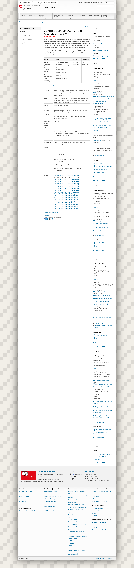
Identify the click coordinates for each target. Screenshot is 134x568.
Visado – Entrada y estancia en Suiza (101, 491)
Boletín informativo (24, 496)
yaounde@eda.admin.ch (102, 380)
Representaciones (32, 16)
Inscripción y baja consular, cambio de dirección (77, 496)
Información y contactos (98, 494)
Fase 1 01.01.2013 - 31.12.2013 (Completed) (66, 208)
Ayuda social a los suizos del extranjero (78, 509)
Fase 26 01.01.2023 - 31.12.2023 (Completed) (66, 175)
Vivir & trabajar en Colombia (60, 16)
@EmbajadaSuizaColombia (104, 166)
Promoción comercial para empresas (77, 550)
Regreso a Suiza (48, 504)
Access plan (97, 43)
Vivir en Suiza (95, 496)
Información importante (25, 491)
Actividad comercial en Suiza (99, 501)
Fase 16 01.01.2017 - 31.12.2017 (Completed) (66, 183)
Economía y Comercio (97, 510)
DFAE (37, 2)
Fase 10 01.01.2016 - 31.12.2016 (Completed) (66, 192)
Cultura (94, 513)
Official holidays (99, 324)
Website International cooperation (99, 102)
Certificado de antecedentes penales (77, 524)
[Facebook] (44, 218)
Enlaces (70, 540)
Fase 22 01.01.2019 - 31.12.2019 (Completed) (66, 179)
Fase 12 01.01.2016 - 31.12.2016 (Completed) (66, 188)
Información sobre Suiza (98, 499)
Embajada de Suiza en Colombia (27, 510)
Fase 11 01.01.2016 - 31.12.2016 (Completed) (66, 190)
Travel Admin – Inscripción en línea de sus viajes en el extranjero (78, 537)
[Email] (52, 218)
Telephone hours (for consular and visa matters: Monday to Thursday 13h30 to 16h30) (102, 120)
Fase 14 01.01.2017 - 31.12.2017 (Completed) (66, 186)
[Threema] (49, 218)
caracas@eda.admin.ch (102, 221)
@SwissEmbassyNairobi (103, 338)
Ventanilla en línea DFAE (46, 471)
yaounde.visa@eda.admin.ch (103, 384)
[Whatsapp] (51, 218)
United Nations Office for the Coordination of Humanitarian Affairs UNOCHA (102, 457)
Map (95, 80)
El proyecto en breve (51, 86)
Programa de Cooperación (99, 522)
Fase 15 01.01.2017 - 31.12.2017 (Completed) (66, 185)
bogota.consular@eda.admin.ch (104, 96)
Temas (93, 525)
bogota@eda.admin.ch (102, 93)
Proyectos (94, 527)
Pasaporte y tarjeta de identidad (76, 499)
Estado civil (71, 548)
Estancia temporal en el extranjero (52, 496)
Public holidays (99, 155)
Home (20, 22)
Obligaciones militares (73, 522)
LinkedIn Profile (101, 172)
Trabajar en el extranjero (50, 499)
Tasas (69, 534)
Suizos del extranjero (49, 506)
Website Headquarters (101, 99)
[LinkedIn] (48, 218)
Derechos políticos (72, 502)
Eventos (21, 499)
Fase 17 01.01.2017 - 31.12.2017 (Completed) (66, 181)
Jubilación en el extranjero (50, 501)
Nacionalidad (71, 545)
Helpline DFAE (90, 471)
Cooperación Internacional (107, 16)
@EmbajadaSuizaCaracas (103, 243)
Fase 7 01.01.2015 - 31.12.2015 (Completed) (66, 197)
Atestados (70, 514)
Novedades (22, 494)
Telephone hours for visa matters (104, 407)
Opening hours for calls (101, 227)
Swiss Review (71, 543)
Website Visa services (100, 304)
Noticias (23, 16)
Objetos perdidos (72, 519)
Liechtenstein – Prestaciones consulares (78, 531)
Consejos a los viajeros (45, 16)
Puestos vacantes (23, 504)
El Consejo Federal (26, 2)
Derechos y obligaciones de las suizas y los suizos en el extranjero (54, 509)
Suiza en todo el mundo (50, 2)
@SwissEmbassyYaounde (103, 430)
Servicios (70, 16)
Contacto (95, 29)
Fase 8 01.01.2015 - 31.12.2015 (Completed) (66, 195)
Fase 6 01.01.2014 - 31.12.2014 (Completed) (66, 199)
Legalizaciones (72, 512)
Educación (95, 515)
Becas (69, 529)
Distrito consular (99, 177)
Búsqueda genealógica (74, 526)
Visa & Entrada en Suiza (81, 16)
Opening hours (99, 230)
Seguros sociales (72, 517)
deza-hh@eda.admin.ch (102, 50)
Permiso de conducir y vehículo (76, 504)
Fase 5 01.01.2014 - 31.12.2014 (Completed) (66, 201)
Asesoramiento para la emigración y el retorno (78, 492)
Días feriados (22, 501)
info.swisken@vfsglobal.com (103, 299)
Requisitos (97, 140)
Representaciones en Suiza (50, 491)
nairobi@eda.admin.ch (102, 292)
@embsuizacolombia (102, 169)
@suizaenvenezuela (102, 246)
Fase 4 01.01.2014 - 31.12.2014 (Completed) (66, 202)
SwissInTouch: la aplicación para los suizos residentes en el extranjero (79, 553)
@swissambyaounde (102, 433)
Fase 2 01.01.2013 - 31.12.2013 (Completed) (66, 206)
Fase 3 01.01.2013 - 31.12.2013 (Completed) (66, 204)
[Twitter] (46, 218)
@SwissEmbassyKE (101, 335)
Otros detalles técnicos (51, 212)
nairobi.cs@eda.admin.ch (102, 295)
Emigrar (46, 494)
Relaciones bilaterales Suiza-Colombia (102, 508)
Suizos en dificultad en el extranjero (77, 507)
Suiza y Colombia (94, 16)
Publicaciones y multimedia (99, 529)
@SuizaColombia (101, 163)
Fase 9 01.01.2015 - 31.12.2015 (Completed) (66, 194)
